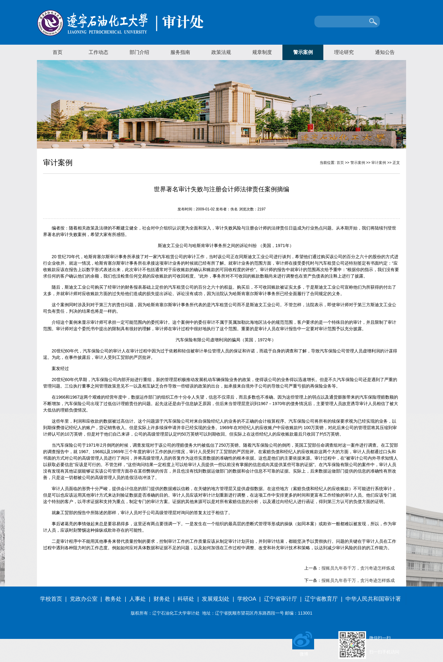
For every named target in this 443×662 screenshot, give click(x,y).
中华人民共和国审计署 (373, 599)
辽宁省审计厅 (280, 599)
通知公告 (385, 52)
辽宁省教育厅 (321, 599)
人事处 (137, 599)
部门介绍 (139, 52)
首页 (57, 52)
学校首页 (51, 599)
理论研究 (344, 52)
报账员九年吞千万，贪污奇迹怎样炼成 (358, 568)
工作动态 (98, 52)
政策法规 (221, 52)
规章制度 (262, 52)
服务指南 (180, 52)
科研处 (186, 599)
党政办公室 (84, 599)
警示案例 (303, 52)
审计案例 (378, 162)
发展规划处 (215, 599)
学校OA (246, 599)
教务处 (113, 599)
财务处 (162, 599)
